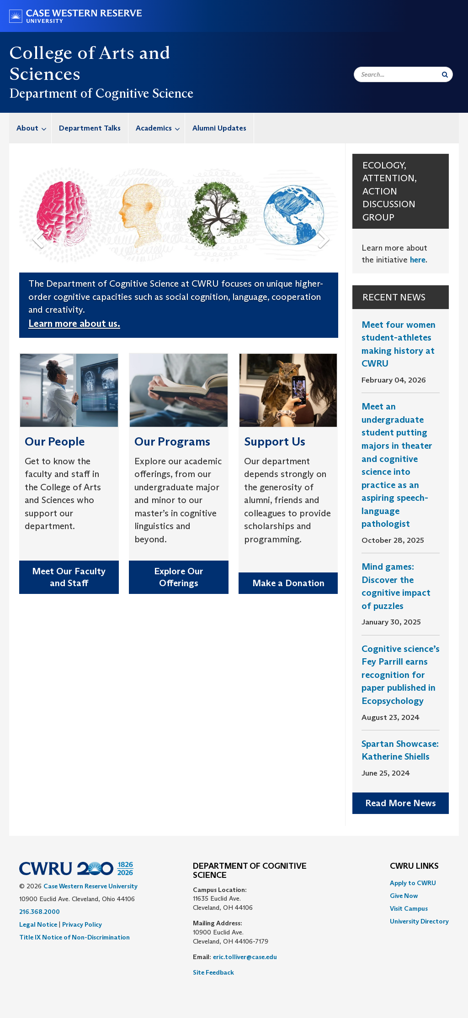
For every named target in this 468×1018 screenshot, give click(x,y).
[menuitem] (30, 128)
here (417, 260)
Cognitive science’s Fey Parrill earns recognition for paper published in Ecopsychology (401, 674)
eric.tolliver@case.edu (245, 957)
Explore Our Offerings (178, 577)
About (33, 128)
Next (325, 224)
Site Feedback (213, 972)
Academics (160, 128)
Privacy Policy (82, 924)
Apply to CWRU (413, 883)
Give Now (404, 896)
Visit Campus (409, 908)
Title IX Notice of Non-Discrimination (74, 937)
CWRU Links (414, 866)
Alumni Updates (219, 128)
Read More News (400, 803)
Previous (39, 224)
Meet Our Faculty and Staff (69, 577)
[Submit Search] (445, 74)
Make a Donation (288, 582)
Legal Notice (38, 924)
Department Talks (90, 128)
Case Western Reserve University (90, 886)
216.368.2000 (39, 912)
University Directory (419, 921)
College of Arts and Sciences (89, 63)
